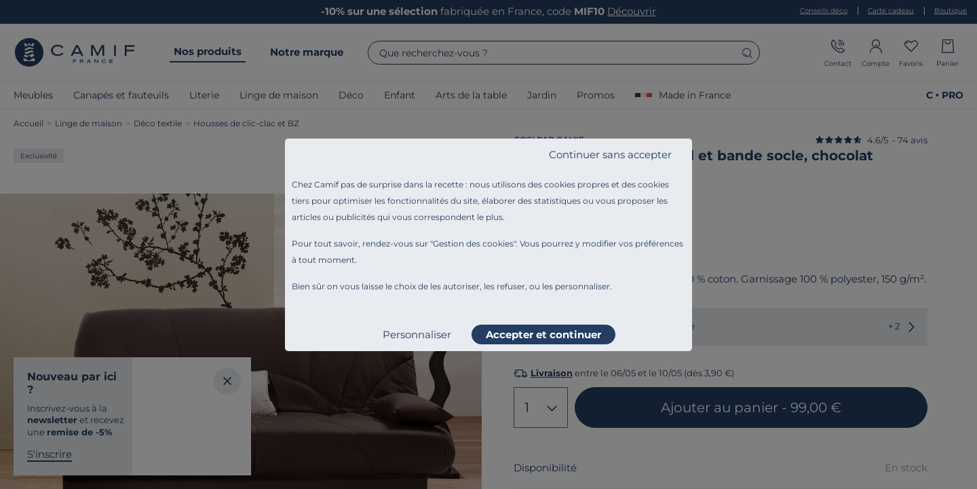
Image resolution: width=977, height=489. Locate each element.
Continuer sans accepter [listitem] (610, 154)
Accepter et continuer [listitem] (543, 334)
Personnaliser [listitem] (417, 334)
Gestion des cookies (473, 243)
